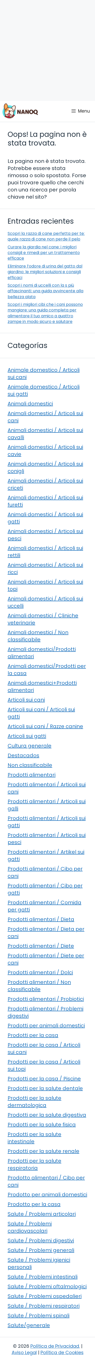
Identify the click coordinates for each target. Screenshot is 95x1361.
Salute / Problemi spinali (38, 1315)
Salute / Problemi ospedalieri (45, 1296)
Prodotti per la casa (33, 1035)
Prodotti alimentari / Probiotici (46, 999)
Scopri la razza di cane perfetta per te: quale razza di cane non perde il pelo (46, 236)
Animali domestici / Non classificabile (38, 636)
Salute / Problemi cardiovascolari (30, 1227)
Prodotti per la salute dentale (45, 1088)
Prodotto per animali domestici (47, 1194)
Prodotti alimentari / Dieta (41, 919)
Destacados (23, 755)
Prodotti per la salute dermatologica (34, 1101)
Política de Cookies (62, 1352)
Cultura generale (29, 745)
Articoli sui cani (26, 699)
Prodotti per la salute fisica (42, 1124)
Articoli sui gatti (27, 736)
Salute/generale (29, 1325)
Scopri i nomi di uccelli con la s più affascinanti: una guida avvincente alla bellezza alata (45, 291)
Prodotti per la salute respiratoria (34, 1164)
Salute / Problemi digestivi (41, 1240)
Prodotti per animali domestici (46, 1025)
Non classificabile (30, 765)
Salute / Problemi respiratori (44, 1305)
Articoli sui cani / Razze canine (45, 726)
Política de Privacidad (54, 1346)
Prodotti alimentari (31, 774)
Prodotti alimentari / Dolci (40, 972)
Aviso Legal (24, 1352)
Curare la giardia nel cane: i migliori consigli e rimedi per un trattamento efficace (44, 252)
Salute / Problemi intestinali (43, 1276)
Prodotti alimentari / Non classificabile (39, 986)
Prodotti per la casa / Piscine (44, 1078)
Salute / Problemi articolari (42, 1214)
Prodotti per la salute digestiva (47, 1114)
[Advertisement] (47, 50)
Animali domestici (30, 403)
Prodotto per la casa (34, 1204)
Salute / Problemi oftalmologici (47, 1286)
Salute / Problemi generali (41, 1250)
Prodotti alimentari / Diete (41, 945)
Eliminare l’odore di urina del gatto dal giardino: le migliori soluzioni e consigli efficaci (45, 272)
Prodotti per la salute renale (43, 1151)
